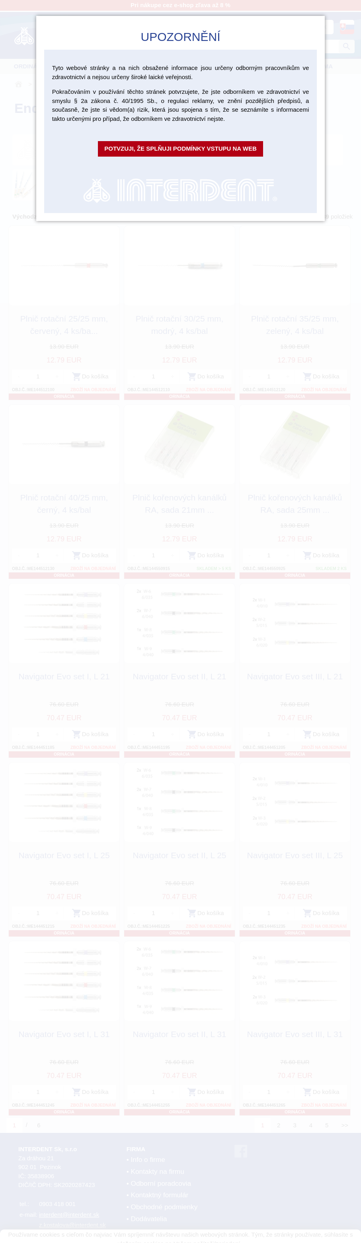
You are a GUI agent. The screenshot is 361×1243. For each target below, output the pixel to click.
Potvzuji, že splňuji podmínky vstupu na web (180, 148)
